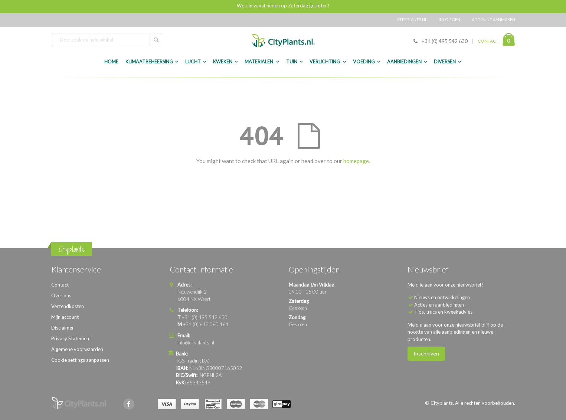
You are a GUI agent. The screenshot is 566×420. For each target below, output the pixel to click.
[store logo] (283, 40)
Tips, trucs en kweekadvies (443, 312)
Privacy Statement (71, 338)
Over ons (61, 295)
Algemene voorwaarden (77, 349)
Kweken (222, 62)
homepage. (356, 161)
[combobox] (107, 39)
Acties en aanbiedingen (439, 305)
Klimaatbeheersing (149, 62)
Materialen (259, 62)
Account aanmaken (493, 19)
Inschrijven (426, 353)
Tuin (291, 62)
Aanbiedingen (404, 62)
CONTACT (488, 41)
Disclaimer (62, 328)
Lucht (193, 62)
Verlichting (325, 62)
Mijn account (65, 317)
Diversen (445, 62)
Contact (60, 285)
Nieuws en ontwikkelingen (442, 297)
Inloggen (449, 19)
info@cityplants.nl (195, 342)
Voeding (364, 62)
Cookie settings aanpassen (80, 360)
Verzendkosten (67, 306)
